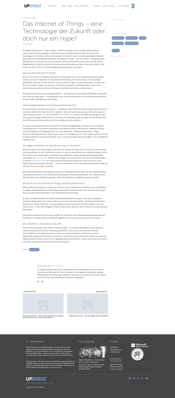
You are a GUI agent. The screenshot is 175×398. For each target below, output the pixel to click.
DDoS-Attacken (41, 158)
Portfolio (53, 6)
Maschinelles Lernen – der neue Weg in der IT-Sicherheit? (88, 316)
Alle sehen (116, 50)
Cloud (142, 38)
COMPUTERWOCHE (65, 114)
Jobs (63, 6)
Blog (70, 6)
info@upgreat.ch (115, 359)
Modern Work (118, 43)
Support (96, 6)
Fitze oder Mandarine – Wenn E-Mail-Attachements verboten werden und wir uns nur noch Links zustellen (43, 316)
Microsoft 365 (131, 38)
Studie (43, 114)
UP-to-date (124, 6)
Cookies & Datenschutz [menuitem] (33, 383)
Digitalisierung (34, 249)
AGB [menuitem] (51, 383)
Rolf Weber (57, 265)
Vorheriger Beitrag (29, 291)
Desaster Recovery (38, 161)
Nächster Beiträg (102, 291)
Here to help (108, 6)
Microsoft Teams (131, 43)
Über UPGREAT (81, 6)
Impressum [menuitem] (45, 383)
